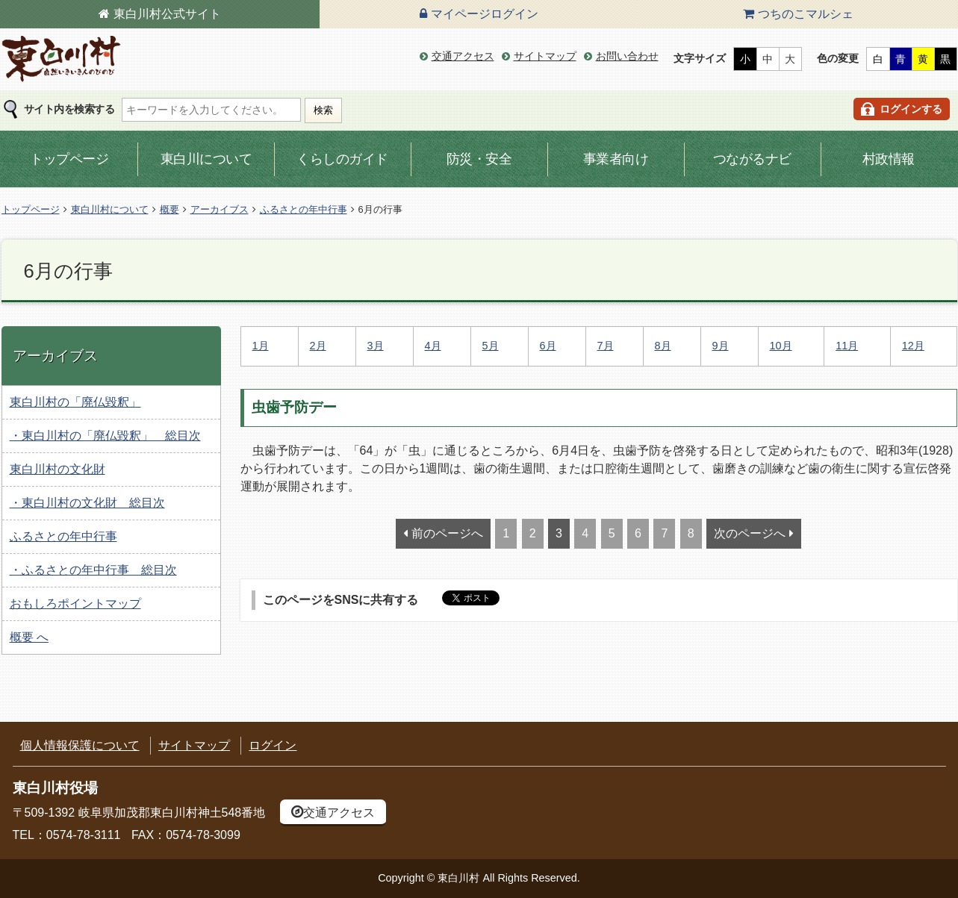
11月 (847, 346)
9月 (720, 346)
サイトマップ (545, 56)
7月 (605, 346)
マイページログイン (484, 13)
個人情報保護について (80, 745)
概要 (169, 209)
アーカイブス (219, 209)
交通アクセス (463, 56)
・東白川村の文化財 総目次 (87, 502)
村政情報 (888, 159)
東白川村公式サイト (167, 13)
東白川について (206, 159)
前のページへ (447, 533)
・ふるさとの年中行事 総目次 (93, 570)
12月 (913, 346)
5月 (490, 346)
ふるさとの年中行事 (303, 209)
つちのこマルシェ (805, 13)
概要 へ (29, 637)
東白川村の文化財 (57, 469)
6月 (548, 346)
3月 (375, 346)
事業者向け (616, 159)
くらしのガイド (342, 159)
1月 (260, 346)
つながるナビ (752, 159)
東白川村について (110, 209)
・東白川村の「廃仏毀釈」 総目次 (105, 435)
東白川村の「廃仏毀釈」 (75, 402)
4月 (433, 346)
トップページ (69, 159)
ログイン (272, 745)
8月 (663, 346)
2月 (318, 346)
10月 (781, 346)
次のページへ (750, 533)
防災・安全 (479, 159)
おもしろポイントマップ (75, 603)
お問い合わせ (627, 56)
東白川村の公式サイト (61, 59)
